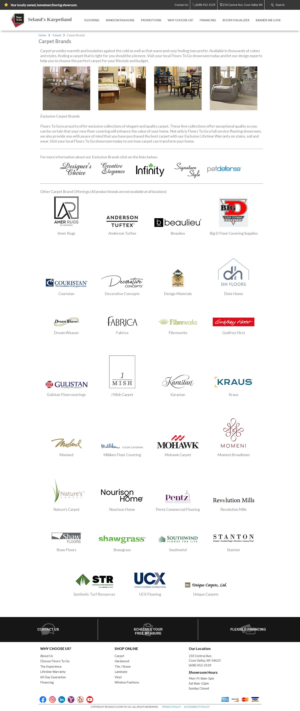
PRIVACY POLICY (171, 706)
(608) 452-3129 (200, 665)
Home (42, 35)
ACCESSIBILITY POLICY (197, 706)
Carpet (57, 35)
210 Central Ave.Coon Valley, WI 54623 (205, 658)
